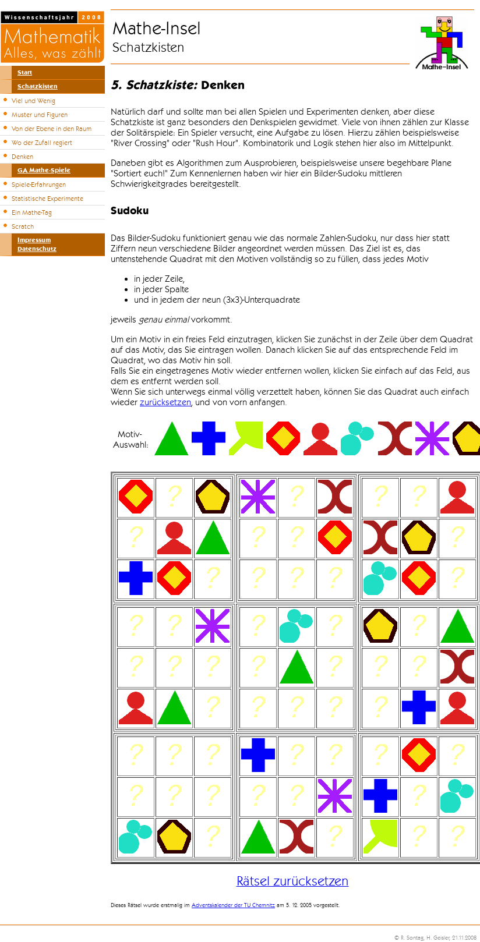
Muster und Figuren (40, 115)
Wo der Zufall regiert (42, 143)
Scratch (23, 226)
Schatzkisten (37, 86)
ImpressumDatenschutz (37, 244)
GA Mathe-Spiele (43, 170)
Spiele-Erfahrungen (39, 184)
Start (24, 72)
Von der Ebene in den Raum (51, 129)
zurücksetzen (165, 402)
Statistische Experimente (47, 198)
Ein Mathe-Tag (32, 212)
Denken (22, 157)
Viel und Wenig (33, 101)
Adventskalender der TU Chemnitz (233, 905)
